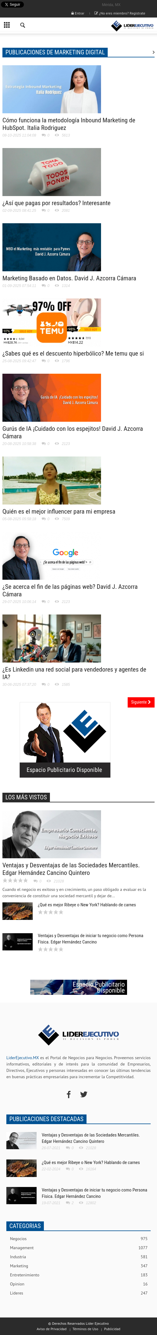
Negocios (79, 1239)
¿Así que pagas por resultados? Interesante (56, 203)
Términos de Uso (85, 1329)
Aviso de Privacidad (52, 1329)
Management (79, 1248)
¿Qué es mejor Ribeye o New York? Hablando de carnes (87, 905)
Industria (79, 1257)
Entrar (77, 13)
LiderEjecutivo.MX (22, 1057)
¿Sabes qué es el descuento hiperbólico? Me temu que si (73, 353)
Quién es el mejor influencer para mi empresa (58, 511)
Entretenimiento (79, 1275)
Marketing (79, 1266)
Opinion (79, 1284)
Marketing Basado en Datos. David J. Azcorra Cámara (69, 278)
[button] (23, 26)
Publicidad (112, 1329)
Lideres (79, 1293)
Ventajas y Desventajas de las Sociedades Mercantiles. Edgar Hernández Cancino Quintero (71, 869)
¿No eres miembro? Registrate (119, 13)
